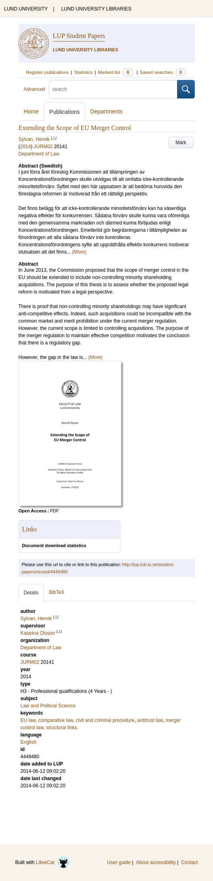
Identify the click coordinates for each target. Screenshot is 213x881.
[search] (113, 89)
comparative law (55, 720)
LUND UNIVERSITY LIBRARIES (96, 9)
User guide (119, 862)
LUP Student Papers (79, 35)
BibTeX (56, 592)
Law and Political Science (48, 706)
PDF (54, 510)
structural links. (62, 727)
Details (31, 593)
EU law (28, 720)
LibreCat (53, 862)
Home (31, 111)
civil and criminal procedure (105, 720)
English (28, 742)
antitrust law (149, 720)
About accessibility (156, 862)
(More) (79, 252)
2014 (25, 146)
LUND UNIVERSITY (26, 9)
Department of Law (39, 154)
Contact (189, 862)
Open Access (32, 510)
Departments (106, 111)
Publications (64, 112)
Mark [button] (180, 142)
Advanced (34, 89)
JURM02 (43, 146)
